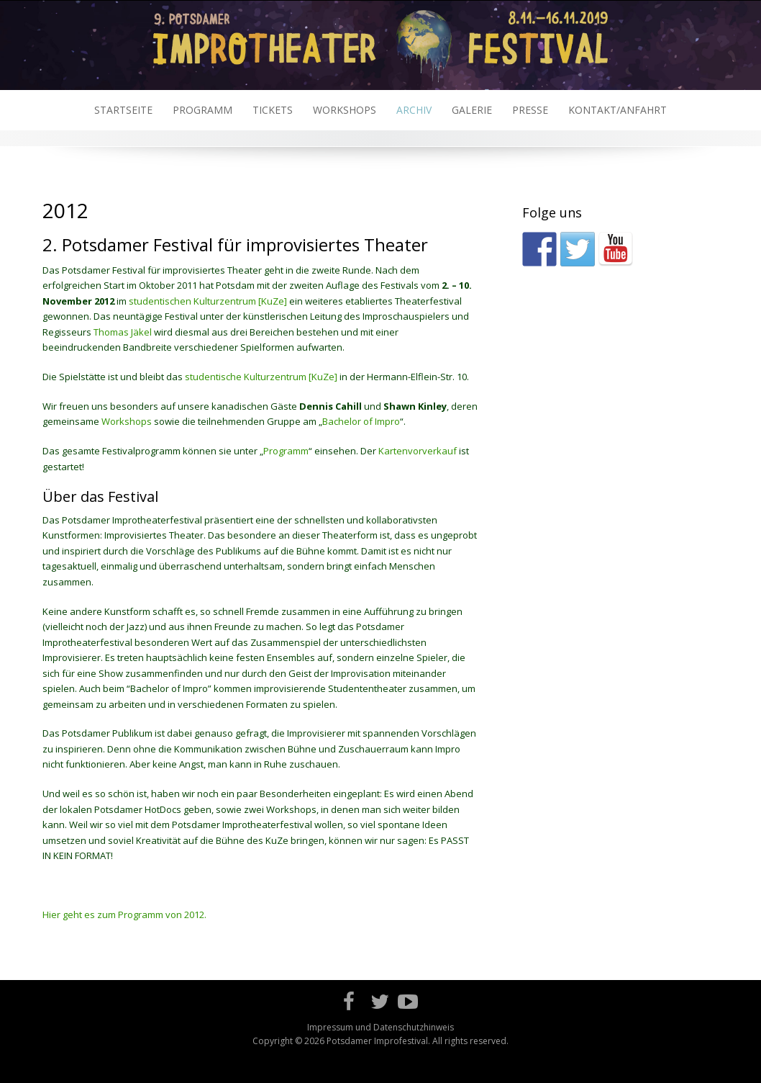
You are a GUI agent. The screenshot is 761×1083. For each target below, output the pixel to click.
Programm (202, 110)
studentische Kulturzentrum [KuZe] (261, 376)
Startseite (123, 110)
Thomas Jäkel (123, 331)
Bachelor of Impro (361, 421)
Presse (530, 110)
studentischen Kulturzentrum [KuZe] (208, 301)
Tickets (272, 110)
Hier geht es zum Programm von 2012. (124, 914)
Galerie (472, 110)
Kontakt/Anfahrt (617, 110)
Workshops (344, 110)
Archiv (414, 110)
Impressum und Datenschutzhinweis (380, 1027)
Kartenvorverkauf (417, 450)
